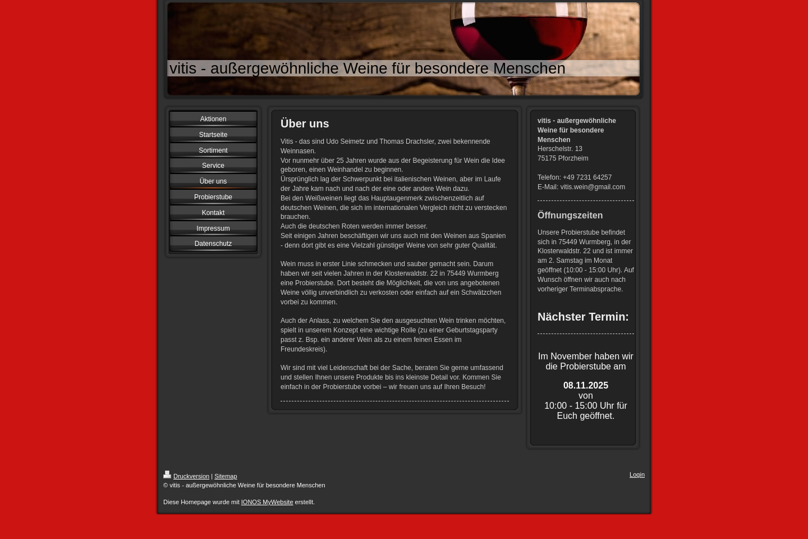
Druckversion (186, 476)
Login (637, 474)
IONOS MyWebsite (267, 502)
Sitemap (225, 476)
